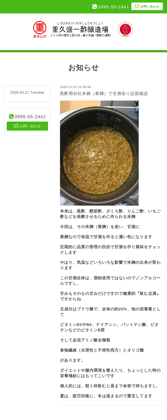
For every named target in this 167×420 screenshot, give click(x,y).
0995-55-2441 (113, 7)
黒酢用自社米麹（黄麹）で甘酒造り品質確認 (104, 93)
